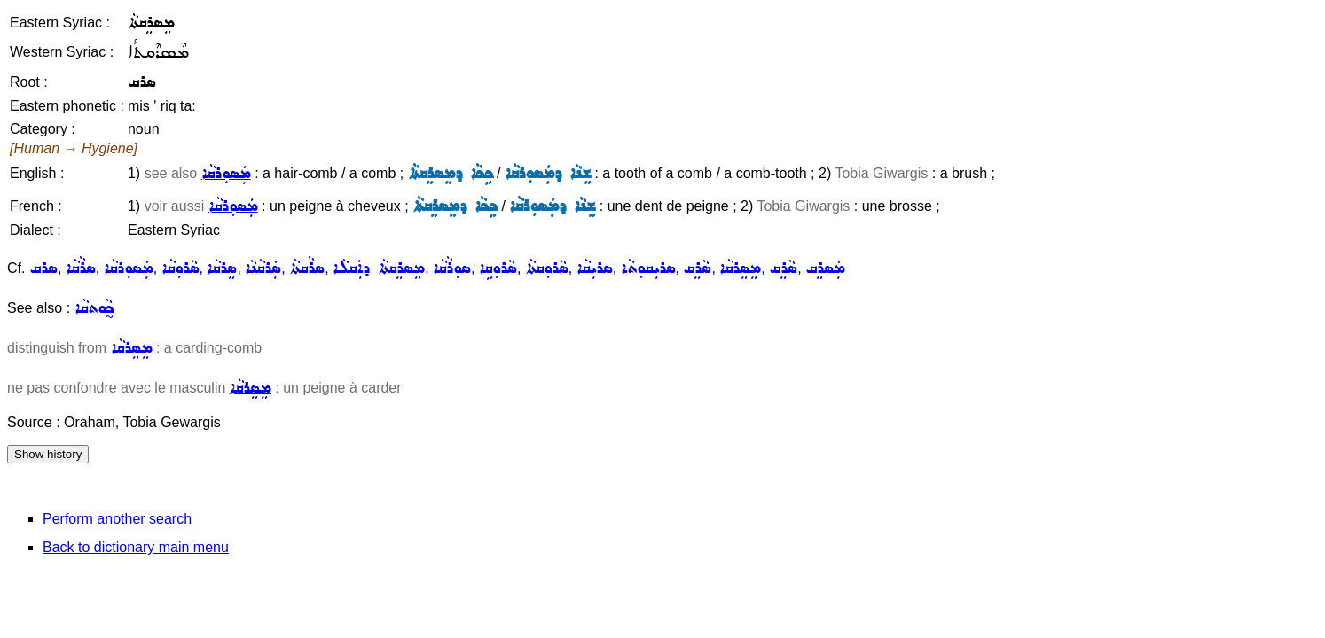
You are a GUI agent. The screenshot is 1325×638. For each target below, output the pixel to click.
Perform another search (117, 518)
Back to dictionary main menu (136, 547)
